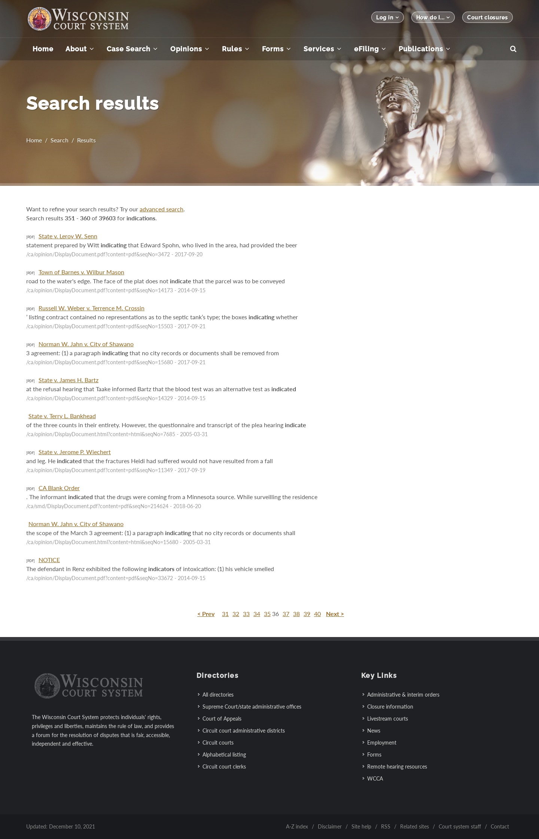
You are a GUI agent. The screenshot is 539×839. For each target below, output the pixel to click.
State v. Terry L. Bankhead (62, 415)
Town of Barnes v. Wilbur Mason (81, 271)
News (373, 730)
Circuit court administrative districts (243, 730)
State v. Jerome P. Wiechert (75, 451)
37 (286, 613)
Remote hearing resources (397, 766)
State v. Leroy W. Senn (68, 235)
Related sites (414, 826)
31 (225, 613)
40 (317, 613)
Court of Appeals (221, 718)
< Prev (205, 613)
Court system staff (460, 826)
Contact (500, 826)
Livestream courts (387, 718)
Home (34, 141)
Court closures (487, 18)
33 (246, 613)
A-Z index (297, 826)
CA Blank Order (59, 487)
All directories (218, 694)
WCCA (375, 778)
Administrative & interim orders (403, 694)
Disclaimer (330, 826)
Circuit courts (218, 742)
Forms (374, 754)
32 (235, 613)
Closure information (390, 706)
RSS (385, 826)
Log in (387, 17)
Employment (381, 742)
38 (296, 613)
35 (267, 613)
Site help (361, 826)
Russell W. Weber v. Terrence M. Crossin (91, 307)
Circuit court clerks (224, 766)
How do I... (433, 17)
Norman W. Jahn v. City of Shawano (86, 343)
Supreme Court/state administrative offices (251, 706)
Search (59, 141)
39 (307, 613)
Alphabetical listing (224, 754)
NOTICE (49, 559)
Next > (335, 613)
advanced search (161, 208)
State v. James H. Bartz (68, 379)
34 (256, 613)
